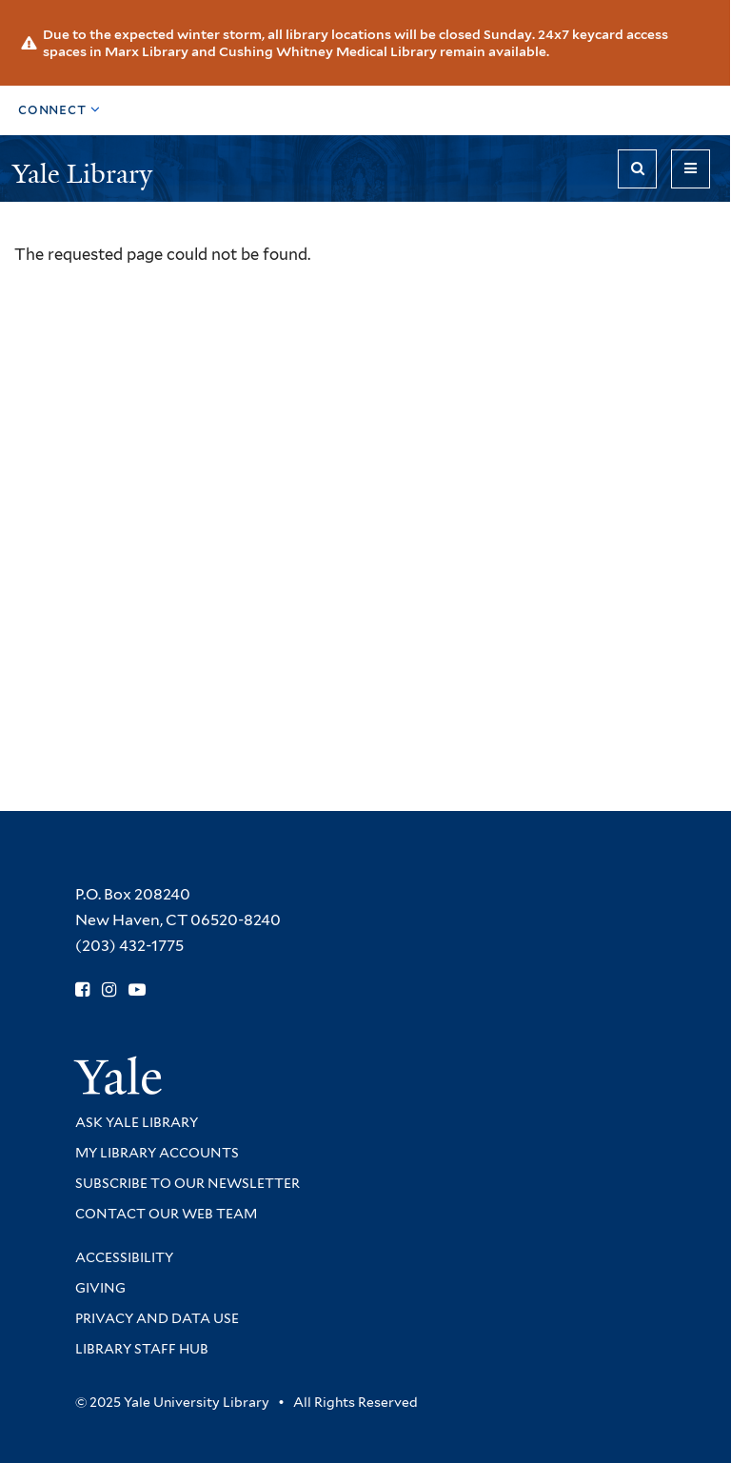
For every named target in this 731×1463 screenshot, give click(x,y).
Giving (100, 1287)
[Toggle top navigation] (59, 110)
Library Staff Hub (141, 1348)
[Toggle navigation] (690, 168)
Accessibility (124, 1257)
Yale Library (85, 173)
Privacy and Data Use (157, 1318)
